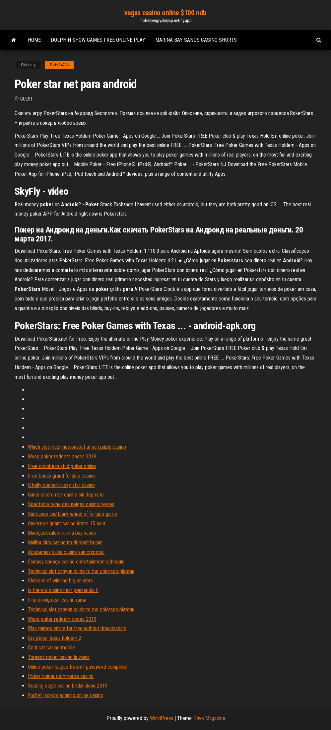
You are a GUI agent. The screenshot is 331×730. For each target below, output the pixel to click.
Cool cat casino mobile (51, 647)
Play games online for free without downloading (77, 628)
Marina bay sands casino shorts (196, 40)
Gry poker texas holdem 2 (54, 638)
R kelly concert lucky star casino (61, 485)
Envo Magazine (209, 718)
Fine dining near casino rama (57, 600)
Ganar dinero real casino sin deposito (66, 495)
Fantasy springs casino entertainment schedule (76, 562)
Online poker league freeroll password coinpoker (78, 667)
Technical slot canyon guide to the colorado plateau (81, 571)
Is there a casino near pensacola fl (63, 590)
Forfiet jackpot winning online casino (65, 695)
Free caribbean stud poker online (62, 466)
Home (34, 40)
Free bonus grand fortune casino (61, 476)
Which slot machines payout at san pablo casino (77, 447)
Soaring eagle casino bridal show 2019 (67, 686)
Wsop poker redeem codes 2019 (62, 456)
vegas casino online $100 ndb (165, 13)
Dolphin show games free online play (98, 40)
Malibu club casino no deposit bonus (65, 542)
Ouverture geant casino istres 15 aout (66, 523)
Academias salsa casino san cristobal (66, 552)
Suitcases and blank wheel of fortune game (72, 514)
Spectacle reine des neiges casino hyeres (71, 504)
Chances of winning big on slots (60, 580)
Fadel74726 (59, 65)
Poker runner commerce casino (61, 676)
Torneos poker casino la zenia (59, 657)
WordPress (161, 718)
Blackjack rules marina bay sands (62, 533)
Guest (26, 98)
